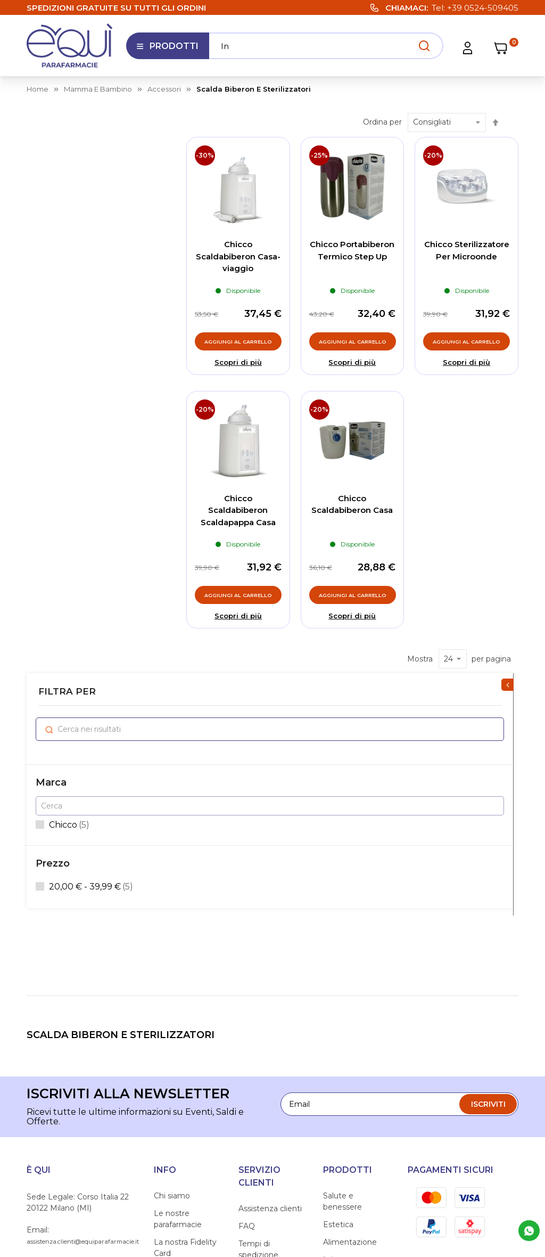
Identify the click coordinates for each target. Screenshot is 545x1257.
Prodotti (167, 50)
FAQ (246, 984)
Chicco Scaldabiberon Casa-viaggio (238, 256)
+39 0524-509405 (482, 8)
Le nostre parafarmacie (178, 976)
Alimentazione (350, 1000)
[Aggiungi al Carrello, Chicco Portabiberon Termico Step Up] (352, 341)
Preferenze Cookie (483, 1175)
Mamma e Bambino (342, 1086)
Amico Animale (351, 1063)
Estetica (338, 982)
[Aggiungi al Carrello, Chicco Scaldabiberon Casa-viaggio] (238, 341)
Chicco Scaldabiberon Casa (352, 504)
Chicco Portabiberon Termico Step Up (352, 250)
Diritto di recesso (269, 1087)
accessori (164, 89)
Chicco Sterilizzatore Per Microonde (466, 250)
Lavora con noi (181, 1028)
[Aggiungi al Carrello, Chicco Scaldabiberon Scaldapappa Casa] (238, 595)
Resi (246, 1105)
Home (37, 89)
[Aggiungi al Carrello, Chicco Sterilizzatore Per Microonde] (466, 341)
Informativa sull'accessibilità (182, 1115)
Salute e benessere (342, 959)
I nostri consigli (181, 1046)
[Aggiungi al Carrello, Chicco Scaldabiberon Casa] (352, 595)
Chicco (71, 261)
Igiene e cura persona (347, 1023)
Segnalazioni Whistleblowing (182, 1086)
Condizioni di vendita (261, 1035)
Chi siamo (172, 953)
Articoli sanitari (349, 1046)
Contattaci (173, 1063)
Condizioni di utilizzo (261, 1064)
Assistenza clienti (270, 966)
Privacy (367, 1175)
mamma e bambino (98, 89)
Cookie (414, 1175)
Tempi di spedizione (258, 1007)
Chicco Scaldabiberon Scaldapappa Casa (238, 510)
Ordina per (382, 122)
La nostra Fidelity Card (185, 1005)
